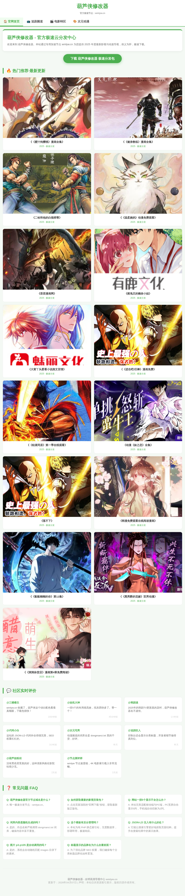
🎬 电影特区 (58, 21)
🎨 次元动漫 (81, 21)
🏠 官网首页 (12, 21)
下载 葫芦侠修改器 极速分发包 (92, 58)
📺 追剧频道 (35, 21)
